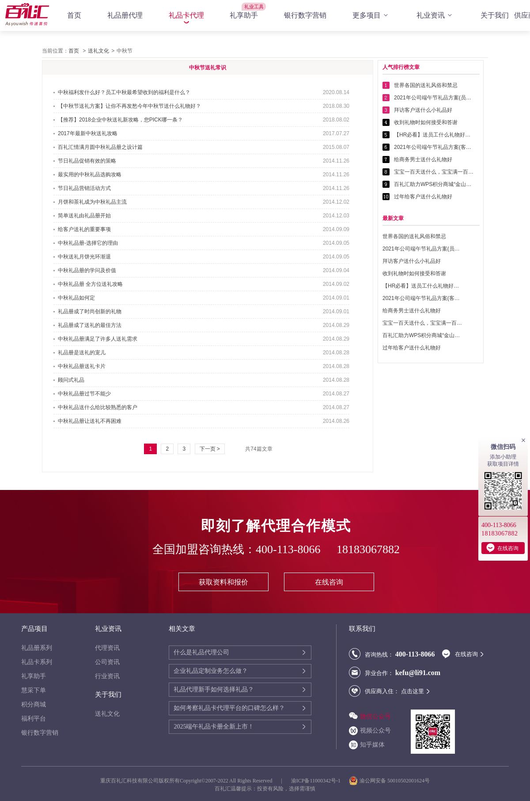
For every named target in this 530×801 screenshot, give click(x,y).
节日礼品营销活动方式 (84, 188)
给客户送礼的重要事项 (84, 229)
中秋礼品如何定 (76, 298)
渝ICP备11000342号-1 (316, 781)
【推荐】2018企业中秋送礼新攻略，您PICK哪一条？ (120, 120)
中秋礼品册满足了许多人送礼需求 (97, 339)
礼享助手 (244, 15)
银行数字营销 (305, 15)
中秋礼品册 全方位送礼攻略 (90, 284)
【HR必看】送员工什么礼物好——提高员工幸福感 (433, 135)
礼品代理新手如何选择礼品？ (214, 689)
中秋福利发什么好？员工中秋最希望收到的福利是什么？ (124, 92)
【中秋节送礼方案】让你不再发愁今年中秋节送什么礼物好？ (129, 106)
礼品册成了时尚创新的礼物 (89, 311)
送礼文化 (98, 51)
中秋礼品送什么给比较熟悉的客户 (97, 407)
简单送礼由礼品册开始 (84, 216)
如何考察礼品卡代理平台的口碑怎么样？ (229, 708)
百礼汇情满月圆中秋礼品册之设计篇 (100, 147)
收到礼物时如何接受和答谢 (426, 122)
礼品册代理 (125, 15)
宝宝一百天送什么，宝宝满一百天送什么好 (433, 172)
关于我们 (495, 15)
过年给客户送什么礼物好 (423, 197)
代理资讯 (107, 648)
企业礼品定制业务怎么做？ (211, 671)
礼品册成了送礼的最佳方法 (89, 325)
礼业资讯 (435, 15)
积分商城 (33, 704)
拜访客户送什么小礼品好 (423, 110)
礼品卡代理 (186, 15)
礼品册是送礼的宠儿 (82, 352)
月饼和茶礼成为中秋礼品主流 (92, 202)
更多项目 (371, 15)
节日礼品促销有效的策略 (87, 161)
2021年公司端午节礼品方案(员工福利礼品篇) (433, 98)
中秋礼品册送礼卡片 (82, 366)
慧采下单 (33, 690)
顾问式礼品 (71, 380)
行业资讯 (107, 676)
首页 (74, 15)
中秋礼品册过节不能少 (84, 394)
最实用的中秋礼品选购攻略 (89, 174)
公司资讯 (107, 662)
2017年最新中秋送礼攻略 (87, 133)
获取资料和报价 (223, 582)
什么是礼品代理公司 (201, 652)
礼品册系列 (36, 648)
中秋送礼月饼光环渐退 (84, 257)
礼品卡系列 (36, 662)
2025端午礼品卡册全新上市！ (214, 726)
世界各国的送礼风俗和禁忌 (426, 85)
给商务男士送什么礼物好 (423, 159)
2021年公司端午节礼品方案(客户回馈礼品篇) (433, 147)
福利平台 (33, 718)
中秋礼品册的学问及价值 (87, 270)
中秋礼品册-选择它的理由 (88, 243)
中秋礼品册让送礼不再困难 (89, 421)
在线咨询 (329, 582)
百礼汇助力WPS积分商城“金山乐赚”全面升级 (433, 184)
